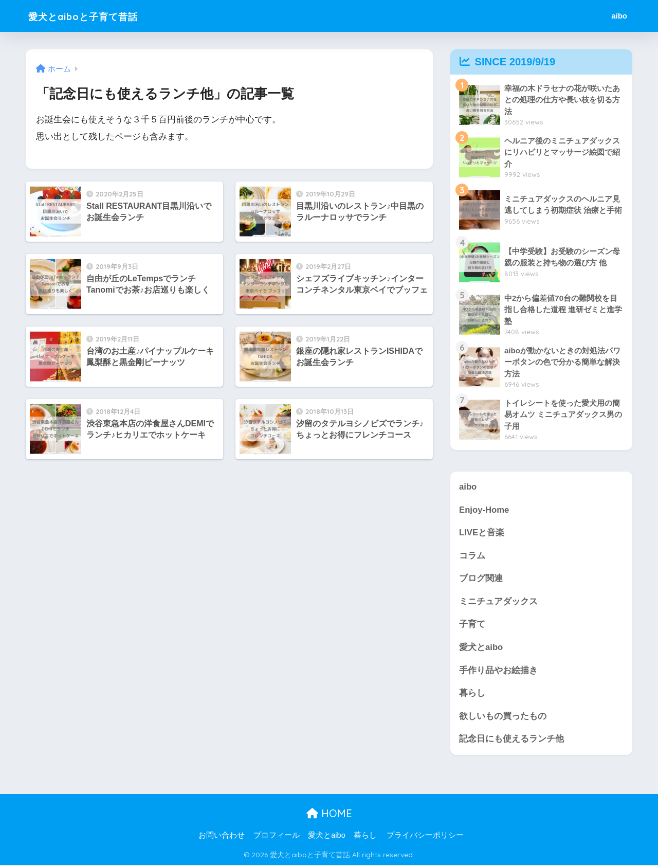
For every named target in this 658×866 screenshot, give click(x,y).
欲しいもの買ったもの (502, 716)
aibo (619, 15)
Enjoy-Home (484, 510)
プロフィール (276, 836)
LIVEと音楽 (481, 532)
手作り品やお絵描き (498, 671)
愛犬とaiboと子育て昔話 (98, 15)
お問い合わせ (221, 836)
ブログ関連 (481, 579)
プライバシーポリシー (425, 836)
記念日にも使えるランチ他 (511, 740)
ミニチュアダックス (498, 602)
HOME (329, 814)
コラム (472, 556)
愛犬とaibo (481, 648)
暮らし (472, 693)
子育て (472, 624)
